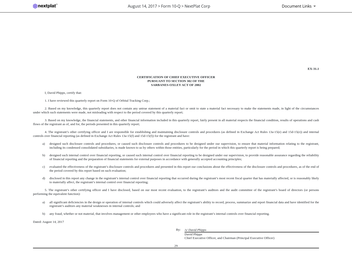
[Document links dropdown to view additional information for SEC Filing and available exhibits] (299, 6)
